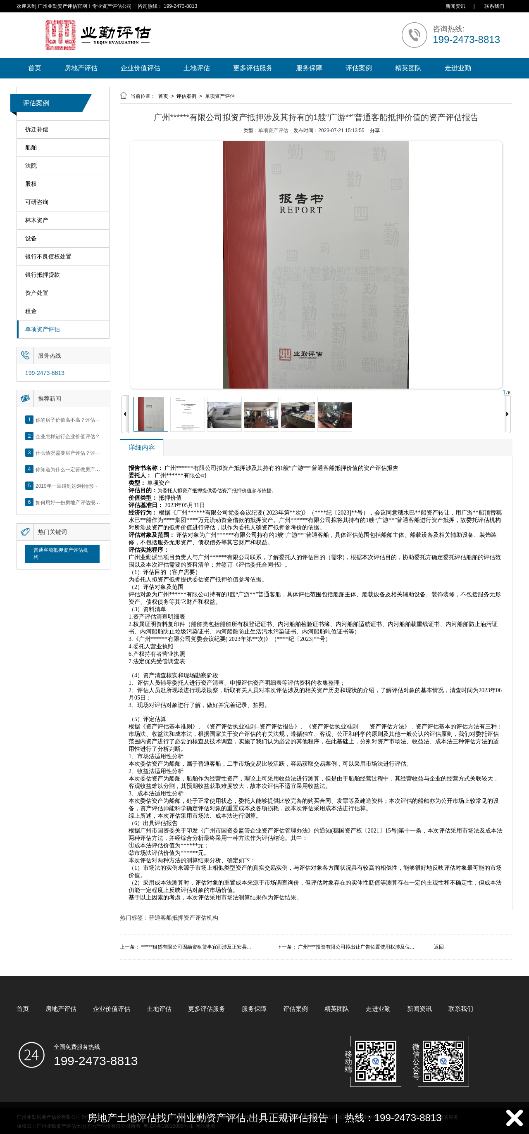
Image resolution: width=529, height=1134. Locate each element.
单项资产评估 (42, 329)
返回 (439, 947)
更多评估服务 (253, 67)
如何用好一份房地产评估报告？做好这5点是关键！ (92, 502)
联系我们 (494, 6)
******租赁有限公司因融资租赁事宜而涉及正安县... (196, 947)
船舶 (31, 148)
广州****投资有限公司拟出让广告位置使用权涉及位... (356, 947)
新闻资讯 (455, 6)
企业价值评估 (140, 67)
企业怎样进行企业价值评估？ (68, 436)
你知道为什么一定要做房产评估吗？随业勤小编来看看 (95, 469)
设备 (31, 238)
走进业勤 (458, 67)
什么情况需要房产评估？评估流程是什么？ (83, 452)
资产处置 (36, 293)
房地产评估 (81, 67)
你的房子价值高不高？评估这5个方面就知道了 (87, 419)
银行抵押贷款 (42, 275)
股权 (31, 184)
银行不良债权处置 (48, 257)
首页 (34, 67)
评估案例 (359, 67)
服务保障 (309, 67)
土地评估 (196, 67)
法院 (31, 166)
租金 (31, 311)
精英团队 (408, 67)
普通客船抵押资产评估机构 (60, 553)
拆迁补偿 (36, 129)
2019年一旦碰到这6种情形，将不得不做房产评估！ (92, 486)
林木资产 (36, 220)
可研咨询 (36, 202)
